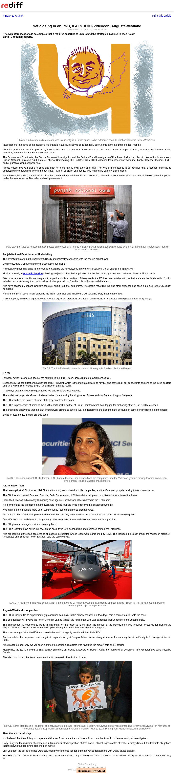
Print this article (161, 15)
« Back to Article (13, 15)
